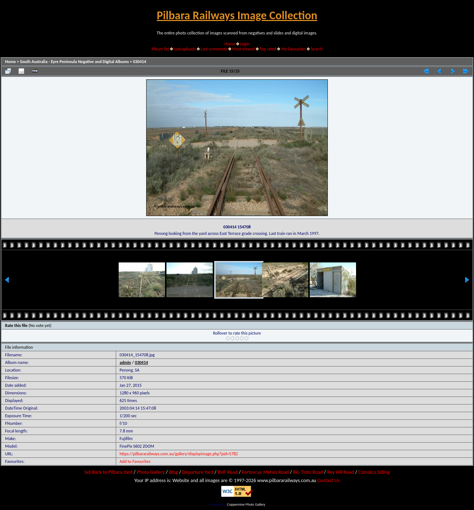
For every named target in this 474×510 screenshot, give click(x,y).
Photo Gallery (151, 472)
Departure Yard (197, 472)
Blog (173, 472)
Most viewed (243, 48)
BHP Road (227, 472)
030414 (139, 61)
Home (230, 43)
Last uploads (185, 48)
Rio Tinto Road (308, 472)
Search (317, 48)
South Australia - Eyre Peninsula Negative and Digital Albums (74, 61)
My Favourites (293, 48)
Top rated (268, 48)
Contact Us (328, 480)
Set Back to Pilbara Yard (108, 472)
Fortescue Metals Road (265, 472)
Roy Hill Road (340, 472)
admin (125, 362)
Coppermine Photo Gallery (246, 504)
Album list (160, 48)
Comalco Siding (373, 472)
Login (244, 43)
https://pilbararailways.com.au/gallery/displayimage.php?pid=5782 (179, 453)
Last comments (214, 48)
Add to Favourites (135, 461)
